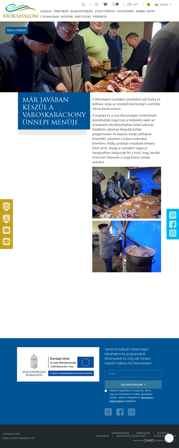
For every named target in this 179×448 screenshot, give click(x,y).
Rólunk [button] (67, 17)
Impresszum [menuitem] (143, 433)
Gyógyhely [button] (125, 11)
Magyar (163, 4)
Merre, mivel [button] (145, 11)
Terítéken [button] (61, 11)
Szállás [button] (46, 11)
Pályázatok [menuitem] (102, 436)
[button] (169, 438)
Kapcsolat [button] (83, 17)
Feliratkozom (133, 384)
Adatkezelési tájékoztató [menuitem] (131, 436)
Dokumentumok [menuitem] (120, 433)
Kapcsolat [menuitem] (163, 433)
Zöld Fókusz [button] (105, 11)
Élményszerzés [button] (81, 11)
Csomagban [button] (49, 17)
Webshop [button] (100, 17)
